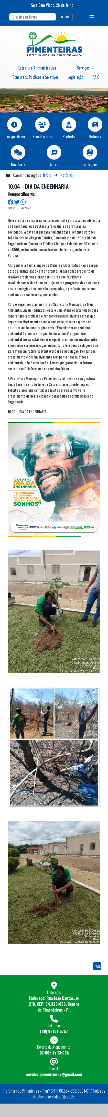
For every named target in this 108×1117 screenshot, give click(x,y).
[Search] (32, 16)
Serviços (84, 68)
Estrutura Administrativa (37, 68)
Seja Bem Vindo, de (52, 5)
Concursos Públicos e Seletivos (35, 77)
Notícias (66, 175)
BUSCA (65, 17)
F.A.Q (96, 77)
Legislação (75, 77)
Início (47, 175)
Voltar (98, 966)
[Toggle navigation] (92, 17)
